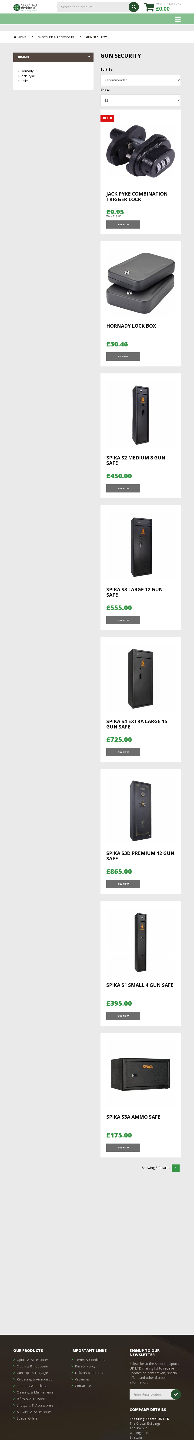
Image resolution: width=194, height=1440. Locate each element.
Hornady (55, 72)
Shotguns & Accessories (56, 37)
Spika (55, 82)
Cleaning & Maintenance (35, 1392)
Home (19, 37)
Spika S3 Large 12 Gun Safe (134, 605)
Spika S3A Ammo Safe (133, 1147)
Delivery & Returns (89, 1372)
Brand (54, 57)
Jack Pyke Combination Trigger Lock (137, 196)
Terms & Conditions (90, 1359)
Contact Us (83, 1385)
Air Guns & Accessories (34, 1412)
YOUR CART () (168, 10)
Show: (105, 89)
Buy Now (122, 227)
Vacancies (82, 1379)
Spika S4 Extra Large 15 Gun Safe (136, 741)
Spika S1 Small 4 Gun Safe (140, 1011)
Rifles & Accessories (32, 1399)
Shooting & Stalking (31, 1385)
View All (123, 363)
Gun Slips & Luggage (32, 1372)
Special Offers (27, 1418)
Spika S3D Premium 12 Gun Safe (140, 878)
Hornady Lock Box (131, 330)
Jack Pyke (55, 77)
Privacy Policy (85, 1366)
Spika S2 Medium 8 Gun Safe (135, 469)
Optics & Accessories (33, 1359)
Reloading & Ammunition (35, 1379)
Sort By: (106, 69)
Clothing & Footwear (32, 1366)
